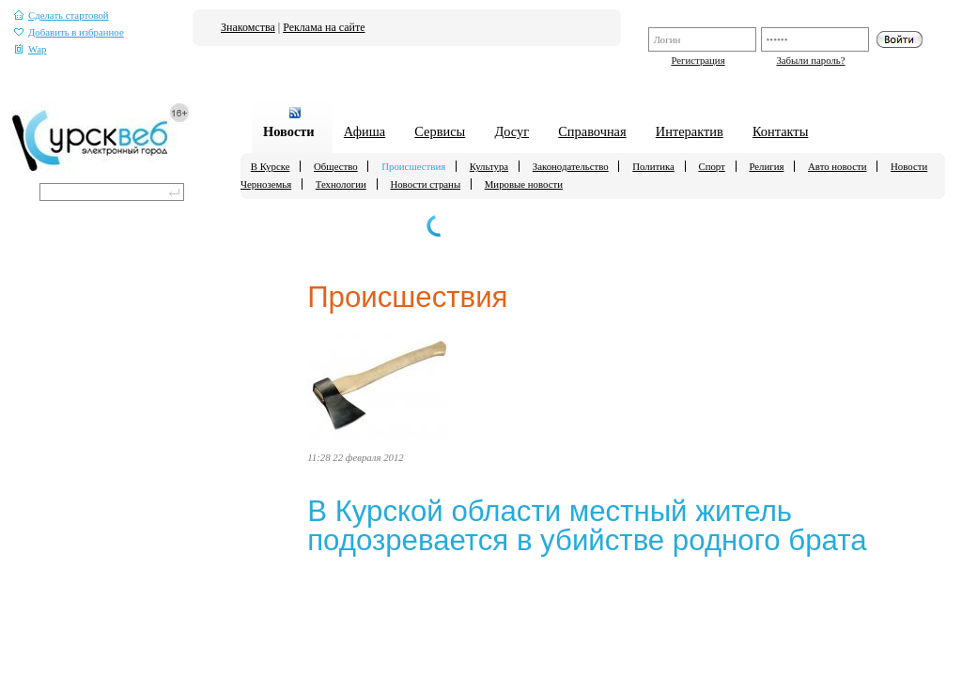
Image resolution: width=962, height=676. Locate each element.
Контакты (780, 131)
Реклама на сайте (324, 27)
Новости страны (425, 184)
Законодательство (571, 166)
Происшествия (413, 166)
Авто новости (837, 166)
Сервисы (439, 131)
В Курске (270, 166)
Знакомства (248, 27)
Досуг (511, 131)
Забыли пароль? (810, 60)
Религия (766, 166)
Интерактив (689, 131)
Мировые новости (524, 184)
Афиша (364, 131)
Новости (289, 131)
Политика (653, 166)
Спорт (711, 166)
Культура (489, 166)
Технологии (341, 184)
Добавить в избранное (69, 32)
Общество (336, 166)
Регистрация (697, 60)
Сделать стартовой (61, 15)
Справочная (592, 131)
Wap (30, 49)
